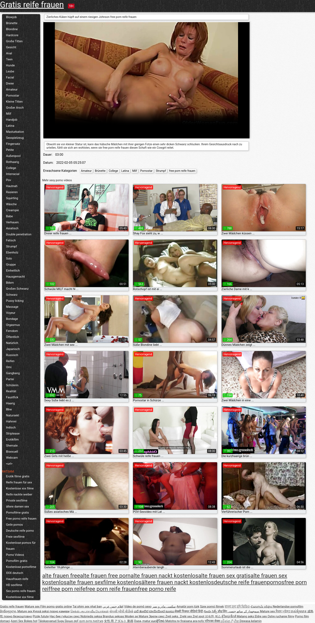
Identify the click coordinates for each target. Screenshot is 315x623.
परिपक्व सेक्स (213, 621)
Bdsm (10, 282)
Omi (8, 367)
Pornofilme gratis (17, 512)
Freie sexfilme (15, 537)
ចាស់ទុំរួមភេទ (299, 611)
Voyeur (10, 313)
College (11, 168)
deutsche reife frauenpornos (249, 582)
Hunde (10, 65)
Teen (9, 59)
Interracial (12, 174)
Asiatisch (12, 228)
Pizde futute (41, 616)
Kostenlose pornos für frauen (21, 546)
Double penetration (18, 234)
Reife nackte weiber (19, 494)
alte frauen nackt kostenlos (164, 575)
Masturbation (15, 132)
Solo (9, 258)
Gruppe (11, 264)
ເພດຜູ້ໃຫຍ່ (158, 621)
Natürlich (12, 343)
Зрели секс (157, 616)
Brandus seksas (114, 616)
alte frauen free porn (105, 575)
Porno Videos (15, 555)
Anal (9, 53)
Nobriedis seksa (92, 616)
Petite (10, 150)
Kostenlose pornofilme (21, 567)
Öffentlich (12, 337)
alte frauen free (61, 575)
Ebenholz (12, 252)
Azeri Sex (17, 621)
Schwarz (11, 295)
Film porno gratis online (56, 606)
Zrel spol (199, 616)
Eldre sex (261, 616)
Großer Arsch (15, 107)
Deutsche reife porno (20, 530)
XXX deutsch (14, 573)
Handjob (11, 120)
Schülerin (12, 385)
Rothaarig (12, 162)
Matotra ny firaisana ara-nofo (185, 621)
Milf (8, 113)
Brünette (11, 23)
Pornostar (12, 95)
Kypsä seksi (41, 611)
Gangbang (13, 373)
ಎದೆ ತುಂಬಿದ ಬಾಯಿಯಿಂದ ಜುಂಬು (154, 611)
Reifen (10, 361)
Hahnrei (11, 421)
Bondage (12, 319)
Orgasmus (13, 325)
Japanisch (13, 349)
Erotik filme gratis (17, 476)
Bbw (9, 409)
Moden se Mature (137, 616)
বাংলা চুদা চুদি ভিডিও (237, 606)
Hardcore (12, 35)
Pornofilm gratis (16, 561)
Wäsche (11, 204)
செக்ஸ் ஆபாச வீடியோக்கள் (89, 611)
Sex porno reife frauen (21, 591)
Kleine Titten (14, 101)
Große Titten (14, 41)
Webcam (12, 457)
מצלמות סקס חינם (91, 621)
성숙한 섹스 (213, 616)
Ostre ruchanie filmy (281, 616)
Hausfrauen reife (17, 579)
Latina (10, 126)
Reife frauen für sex (19, 482)
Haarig (10, 403)
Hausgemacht (15, 276)
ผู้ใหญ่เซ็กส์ (229, 616)
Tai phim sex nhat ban (87, 606)
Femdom (12, 331)
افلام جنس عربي (113, 606)
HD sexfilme (14, 585)
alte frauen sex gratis (224, 575)
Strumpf (11, 246)
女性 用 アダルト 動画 (118, 621)
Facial (10, 77)
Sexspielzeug (15, 138)
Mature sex (32, 606)
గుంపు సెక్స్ (211, 611)
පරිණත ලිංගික (230, 621)
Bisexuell (12, 451)
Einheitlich (13, 270)
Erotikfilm (12, 439)
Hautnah (11, 186)
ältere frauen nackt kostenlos (177, 582)
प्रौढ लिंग (223, 611)
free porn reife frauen (182, 170)
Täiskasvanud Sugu (51, 621)
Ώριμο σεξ (72, 621)
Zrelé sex (186, 616)
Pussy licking (15, 301)
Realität (11, 391)
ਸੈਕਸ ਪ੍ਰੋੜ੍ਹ (283, 611)
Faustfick (12, 397)
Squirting (12, 198)
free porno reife (157, 589)
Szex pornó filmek (212, 606)
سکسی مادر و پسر (164, 606)
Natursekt (12, 415)
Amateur (11, 89)
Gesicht (11, 47)
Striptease (13, 433)
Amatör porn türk (188, 606)
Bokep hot (30, 621)
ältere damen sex (17, 506)
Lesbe (10, 71)
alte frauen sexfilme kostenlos (103, 582)
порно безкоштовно (18, 616)
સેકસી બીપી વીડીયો (121, 611)
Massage (12, 307)
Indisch (11, 427)
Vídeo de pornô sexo (137, 606)
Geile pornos (14, 524)
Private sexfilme (16, 500)
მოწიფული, (8, 611)
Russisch (12, 355)
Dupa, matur (142, 621)
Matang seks (246, 616)
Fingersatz (13, 144)
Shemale (12, 445)
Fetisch (11, 240)
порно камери (60, 611)
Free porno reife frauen (21, 518)
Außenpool (13, 156)
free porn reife (67, 589)
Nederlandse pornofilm (288, 606)
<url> (9, 463)
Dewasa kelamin (251, 621)
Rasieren (12, 192)
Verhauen (12, 222)
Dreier (10, 83)
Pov (8, 180)
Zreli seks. (172, 616)
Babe (9, 216)
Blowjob (11, 17)
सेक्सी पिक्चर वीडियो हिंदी (189, 611)
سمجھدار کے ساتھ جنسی (244, 611)
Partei (10, 379)
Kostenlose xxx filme (20, 488)
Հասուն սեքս (262, 606)
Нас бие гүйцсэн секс (65, 616)
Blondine (12, 29)
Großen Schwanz (17, 288)
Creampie (12, 210)
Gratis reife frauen (32, 4)
